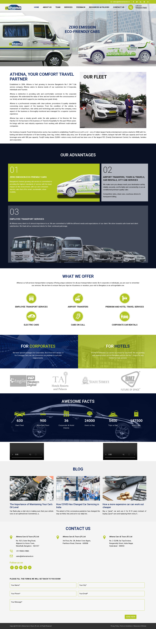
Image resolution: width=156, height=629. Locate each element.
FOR (38, 346)
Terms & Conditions (126, 626)
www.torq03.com (81, 132)
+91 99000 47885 (22, 551)
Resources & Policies (140, 626)
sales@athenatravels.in (121, 2)
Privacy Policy (115, 626)
